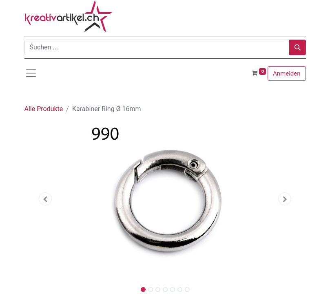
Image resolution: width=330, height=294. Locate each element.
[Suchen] (297, 47)
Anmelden (287, 73)
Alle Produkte (43, 109)
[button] (45, 199)
